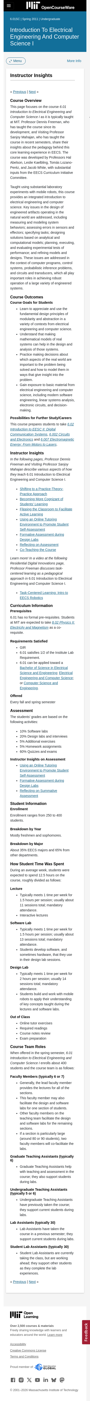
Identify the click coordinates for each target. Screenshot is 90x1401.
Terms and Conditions (24, 1356)
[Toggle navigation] (8, 5)
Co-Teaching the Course (38, 550)
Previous (19, 92)
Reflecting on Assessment (39, 545)
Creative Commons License (28, 1350)
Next (32, 92)
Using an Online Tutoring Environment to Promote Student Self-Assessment (44, 524)
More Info (74, 61)
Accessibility (18, 1344)
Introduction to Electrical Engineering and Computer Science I (44, 37)
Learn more (54, 1335)
